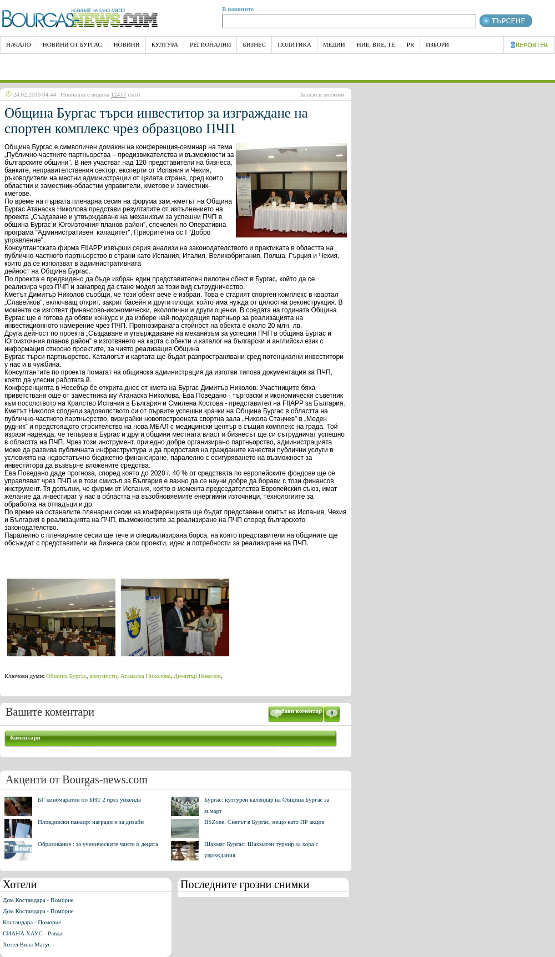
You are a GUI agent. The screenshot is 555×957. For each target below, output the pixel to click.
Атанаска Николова (145, 675)
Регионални (210, 44)
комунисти (103, 675)
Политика (294, 44)
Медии (334, 44)
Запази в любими (322, 94)
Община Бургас (66, 675)
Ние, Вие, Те (376, 44)
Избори (437, 44)
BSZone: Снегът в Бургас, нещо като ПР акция (264, 821)
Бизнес (254, 44)
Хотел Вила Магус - (28, 944)
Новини (127, 44)
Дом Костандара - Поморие (38, 900)
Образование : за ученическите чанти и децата (98, 843)
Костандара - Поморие (32, 922)
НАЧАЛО (18, 44)
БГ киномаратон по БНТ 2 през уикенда (89, 799)
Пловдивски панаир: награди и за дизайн (91, 821)
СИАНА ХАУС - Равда (32, 933)
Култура (165, 44)
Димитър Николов (197, 675)
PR (410, 44)
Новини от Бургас (72, 44)
